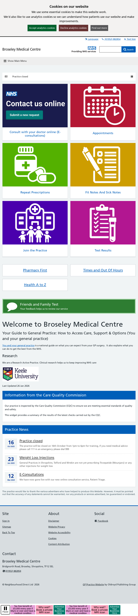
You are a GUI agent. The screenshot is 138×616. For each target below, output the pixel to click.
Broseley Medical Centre (21, 49)
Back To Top (8, 532)
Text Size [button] (129, 39)
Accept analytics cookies (42, 27)
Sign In (6, 520)
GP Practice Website (93, 584)
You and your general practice (18, 345)
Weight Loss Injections (36, 458)
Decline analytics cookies (73, 27)
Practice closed (20, 76)
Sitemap (6, 526)
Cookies (52, 538)
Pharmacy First (35, 270)
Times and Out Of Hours (103, 270)
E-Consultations (31, 474)
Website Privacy (56, 526)
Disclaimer (53, 520)
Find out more (99, 27)
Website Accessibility (59, 532)
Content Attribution (59, 544)
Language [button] (91, 39)
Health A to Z (35, 285)
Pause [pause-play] (5, 612)
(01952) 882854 (111, 39)
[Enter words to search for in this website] (110, 49)
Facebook (101, 520)
